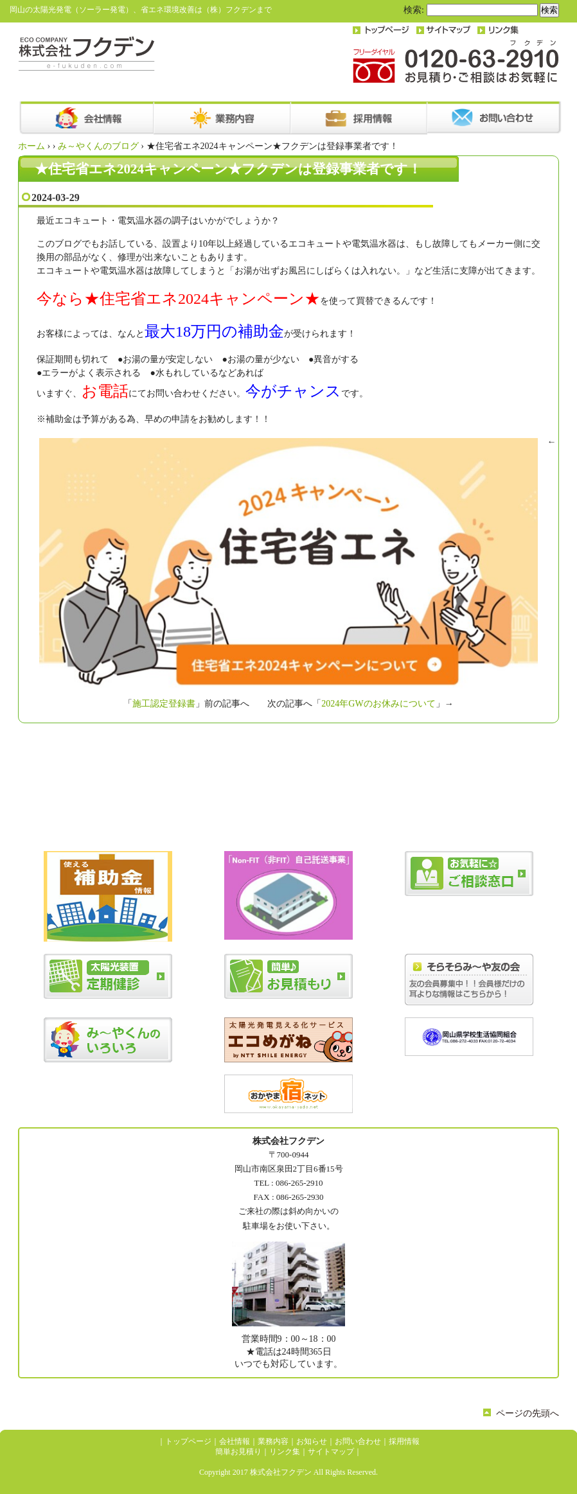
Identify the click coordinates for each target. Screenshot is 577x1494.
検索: (414, 10)
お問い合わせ (358, 1441)
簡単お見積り (238, 1451)
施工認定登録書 (163, 703)
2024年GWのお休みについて (378, 703)
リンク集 (284, 1451)
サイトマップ (331, 1451)
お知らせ (311, 1441)
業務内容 (273, 1441)
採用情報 (404, 1441)
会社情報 (234, 1441)
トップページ (188, 1441)
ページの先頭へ (527, 1413)
